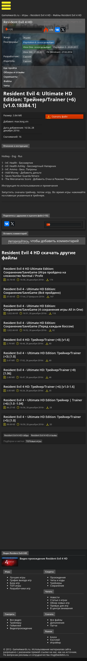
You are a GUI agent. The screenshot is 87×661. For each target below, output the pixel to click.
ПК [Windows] (53, 51)
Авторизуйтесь (18, 244)
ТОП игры (15, 588)
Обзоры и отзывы (14, 71)
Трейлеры (15, 625)
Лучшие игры (17, 580)
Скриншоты (10, 75)
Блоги (53, 640)
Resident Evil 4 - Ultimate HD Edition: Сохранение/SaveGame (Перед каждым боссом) (38, 328)
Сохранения (57, 588)
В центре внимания (61, 611)
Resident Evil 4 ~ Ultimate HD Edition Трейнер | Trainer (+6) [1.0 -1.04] (42, 405)
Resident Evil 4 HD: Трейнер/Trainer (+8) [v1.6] (36, 343)
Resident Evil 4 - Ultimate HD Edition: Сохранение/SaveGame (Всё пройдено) (32, 294)
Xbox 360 (27, 51)
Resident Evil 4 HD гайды (16, 438)
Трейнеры (56, 586)
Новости (55, 600)
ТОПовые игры (33, 444)
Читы (7, 84)
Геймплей (15, 628)
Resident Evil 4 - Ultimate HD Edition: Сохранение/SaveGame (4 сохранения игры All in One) (43, 311)
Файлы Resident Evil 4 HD (67, 15)
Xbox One (28, 46)
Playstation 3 (59, 46)
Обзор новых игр (60, 605)
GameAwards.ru (10, 15)
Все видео (15, 623)
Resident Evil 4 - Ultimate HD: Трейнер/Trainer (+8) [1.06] (39, 375)
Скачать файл (57, 115)
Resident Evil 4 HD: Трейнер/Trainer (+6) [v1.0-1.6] (39, 390)
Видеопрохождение (21, 631)
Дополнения (57, 625)
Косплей (55, 642)
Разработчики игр (20, 591)
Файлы (8, 80)
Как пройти (10, 66)
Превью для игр (59, 608)
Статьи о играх (58, 603)
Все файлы (56, 623)
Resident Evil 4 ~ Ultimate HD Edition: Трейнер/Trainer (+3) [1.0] (42, 358)
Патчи (53, 628)
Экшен (26, 37)
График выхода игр (21, 583)
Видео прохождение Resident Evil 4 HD (43, 561)
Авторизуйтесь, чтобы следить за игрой (63, 23)
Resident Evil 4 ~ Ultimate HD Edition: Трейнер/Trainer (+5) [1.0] (42, 422)
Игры (25, 15)
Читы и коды (57, 583)
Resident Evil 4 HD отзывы (44, 438)
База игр (15, 586)
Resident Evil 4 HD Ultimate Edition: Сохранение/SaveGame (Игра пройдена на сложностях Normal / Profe (34, 275)
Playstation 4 (29, 42)
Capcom (27, 55)
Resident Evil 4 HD (40, 15)
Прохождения (58, 580)
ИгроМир (55, 645)
